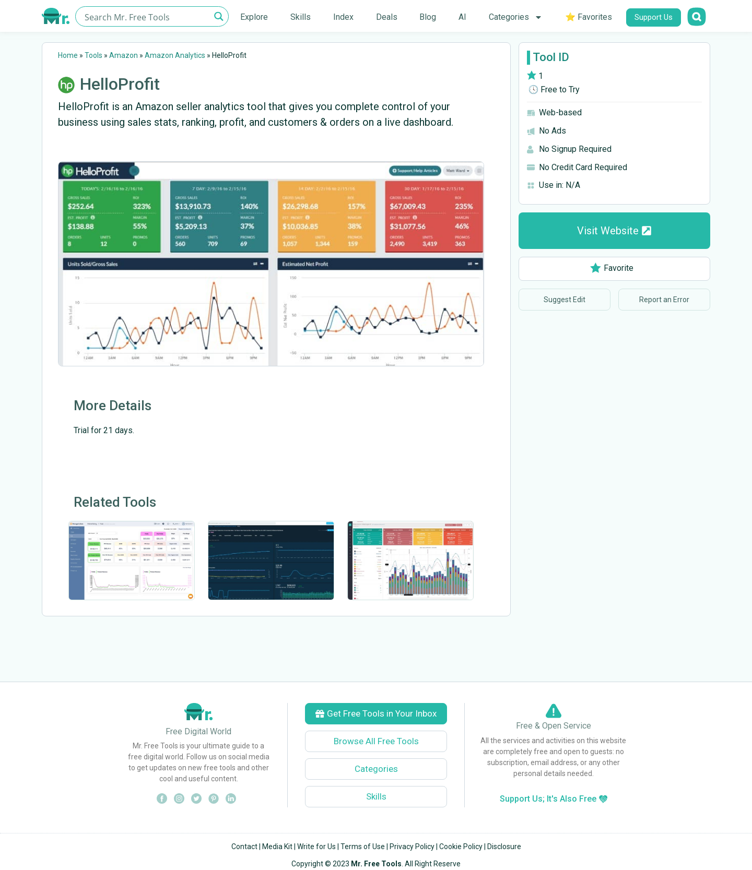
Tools (93, 55)
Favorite (611, 268)
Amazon (123, 55)
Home (68, 55)
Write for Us (316, 846)
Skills (300, 17)
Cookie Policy (461, 846)
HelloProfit (120, 84)
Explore (254, 17)
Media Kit (277, 846)
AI (462, 17)
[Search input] (146, 16)
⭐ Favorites (588, 17)
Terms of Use (362, 846)
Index (343, 17)
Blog (427, 17)
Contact (244, 846)
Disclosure (504, 846)
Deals (386, 17)
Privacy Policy (412, 846)
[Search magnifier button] (218, 16)
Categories (516, 17)
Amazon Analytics (175, 55)
